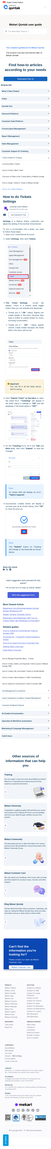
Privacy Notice (10, 1058)
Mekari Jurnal (10, 990)
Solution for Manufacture (36, 1009)
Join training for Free (18, 215)
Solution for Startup (34, 988)
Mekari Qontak (10, 993)
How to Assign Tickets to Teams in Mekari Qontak (20, 183)
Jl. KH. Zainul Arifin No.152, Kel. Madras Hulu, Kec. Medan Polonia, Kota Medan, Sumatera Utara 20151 (23, 1096)
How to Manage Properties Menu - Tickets (18, 658)
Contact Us (31, 1027)
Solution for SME (33, 990)
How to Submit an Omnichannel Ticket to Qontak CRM (20, 632)
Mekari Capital (10, 1012)
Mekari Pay (9, 1009)
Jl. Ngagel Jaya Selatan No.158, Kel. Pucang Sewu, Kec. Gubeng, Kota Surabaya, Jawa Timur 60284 (23, 1080)
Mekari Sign (9, 996)
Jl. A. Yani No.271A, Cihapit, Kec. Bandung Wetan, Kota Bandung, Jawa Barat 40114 (25, 1088)
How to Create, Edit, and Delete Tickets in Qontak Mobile (23, 671)
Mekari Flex (9, 998)
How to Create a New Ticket (12, 170)
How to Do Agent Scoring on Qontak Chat (21, 643)
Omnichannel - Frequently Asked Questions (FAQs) (21, 638)
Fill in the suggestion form (23, 595)
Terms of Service (11, 1061)
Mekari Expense (11, 1001)
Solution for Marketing (35, 1006)
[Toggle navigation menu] (45, 7)
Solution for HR (32, 998)
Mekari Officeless (11, 1004)
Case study (9, 1024)
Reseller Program (33, 1035)
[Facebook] (4, 570)
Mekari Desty (10, 1014)
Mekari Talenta (10, 988)
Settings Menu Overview (13, 646)
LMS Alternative (32, 1017)
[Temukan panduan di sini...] (25, 31)
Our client (8, 1053)
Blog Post (8, 1027)
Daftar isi (6, 1140)
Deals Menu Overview (12, 650)
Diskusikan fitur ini (25, 79)
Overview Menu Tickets (11, 164)
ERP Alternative (32, 1014)
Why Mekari (9, 1051)
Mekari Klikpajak (11, 1006)
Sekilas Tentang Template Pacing (17, 614)
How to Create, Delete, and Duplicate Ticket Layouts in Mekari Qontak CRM (25, 665)
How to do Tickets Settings (12, 189)
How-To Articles (33, 1038)
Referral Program (33, 1032)
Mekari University (11, 1017)
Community (31, 1030)
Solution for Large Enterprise (33, 994)
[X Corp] (7, 570)
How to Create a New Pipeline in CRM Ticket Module (21, 677)
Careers (8, 1056)
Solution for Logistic (34, 1011)
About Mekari (10, 1048)
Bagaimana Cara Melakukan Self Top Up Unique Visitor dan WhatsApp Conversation (21, 619)
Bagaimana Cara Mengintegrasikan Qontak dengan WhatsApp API (21, 609)
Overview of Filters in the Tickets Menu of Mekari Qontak (23, 176)
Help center (31, 1024)
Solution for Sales (33, 1003)
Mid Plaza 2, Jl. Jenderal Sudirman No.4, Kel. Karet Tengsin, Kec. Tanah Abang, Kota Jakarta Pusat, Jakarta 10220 (24, 1071)
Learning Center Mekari (18, 207)
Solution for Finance (34, 1001)
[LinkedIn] (10, 570)
